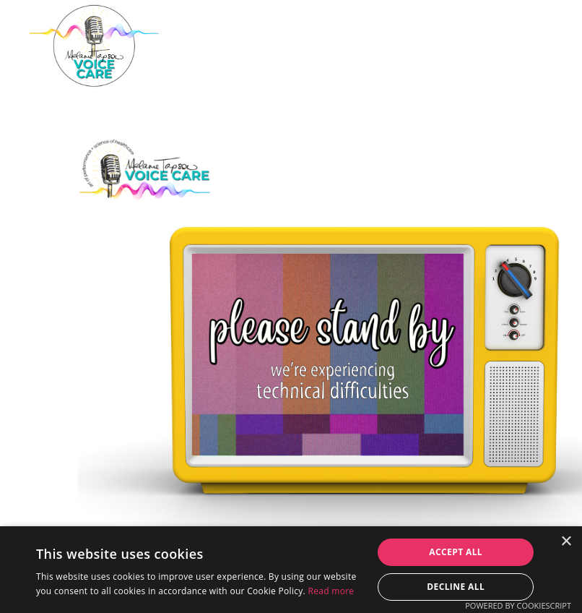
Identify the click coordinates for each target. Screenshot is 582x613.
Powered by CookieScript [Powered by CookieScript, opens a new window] (518, 605)
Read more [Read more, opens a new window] (331, 591)
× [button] (565, 541)
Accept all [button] (455, 552)
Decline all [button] (456, 586)
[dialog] (291, 569)
